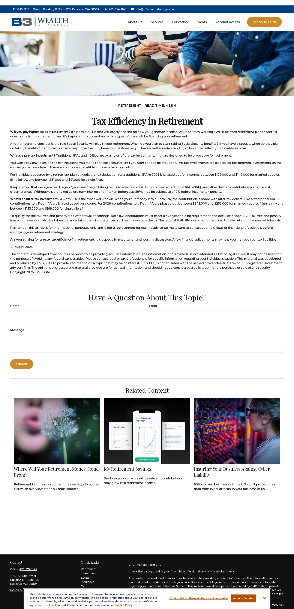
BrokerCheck (225, 566)
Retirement (89, 563)
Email (153, 300)
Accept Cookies (243, 599)
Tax (83, 581)
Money (85, 585)
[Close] (264, 599)
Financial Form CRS (148, 559)
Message (17, 324)
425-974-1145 (115, 3)
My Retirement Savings (127, 463)
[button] (135, 16)
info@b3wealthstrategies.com (153, 3)
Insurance (87, 576)
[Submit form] (21, 359)
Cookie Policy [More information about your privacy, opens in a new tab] (123, 606)
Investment (89, 568)
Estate (85, 572)
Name (15, 300)
